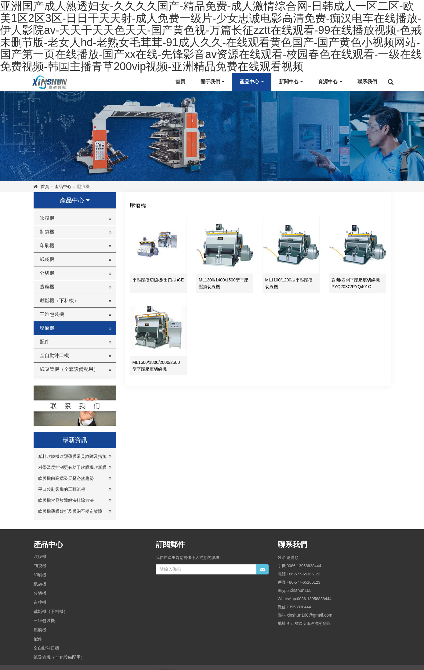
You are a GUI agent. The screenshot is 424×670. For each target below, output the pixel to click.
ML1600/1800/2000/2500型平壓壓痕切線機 (156, 365)
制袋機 (47, 231)
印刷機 (47, 245)
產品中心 (251, 81)
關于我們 (212, 81)
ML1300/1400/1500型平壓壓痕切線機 (223, 283)
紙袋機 (47, 259)
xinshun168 (301, 590)
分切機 (47, 273)
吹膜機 (47, 218)
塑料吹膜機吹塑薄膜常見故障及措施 (72, 456)
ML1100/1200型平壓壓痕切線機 (289, 283)
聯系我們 (367, 81)
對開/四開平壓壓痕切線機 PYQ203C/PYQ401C (356, 283)
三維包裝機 (52, 314)
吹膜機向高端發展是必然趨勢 (66, 478)
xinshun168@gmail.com (309, 615)
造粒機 (47, 286)
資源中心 (330, 81)
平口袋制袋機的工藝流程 (61, 489)
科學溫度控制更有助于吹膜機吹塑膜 (72, 467)
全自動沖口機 (54, 355)
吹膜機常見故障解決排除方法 (66, 500)
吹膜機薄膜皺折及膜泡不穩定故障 (70, 511)
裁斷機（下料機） (59, 300)
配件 (44, 341)
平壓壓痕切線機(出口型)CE (158, 279)
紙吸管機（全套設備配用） (69, 369)
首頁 (180, 81)
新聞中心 (291, 81)
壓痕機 (47, 328)
